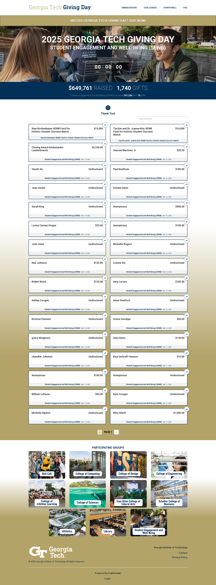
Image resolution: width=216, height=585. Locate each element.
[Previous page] (99, 432)
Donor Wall (170, 8)
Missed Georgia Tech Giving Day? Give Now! (108, 21)
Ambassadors (129, 8)
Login (108, 578)
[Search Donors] (162, 118)
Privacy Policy (179, 557)
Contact (183, 552)
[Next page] (116, 432)
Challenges (150, 8)
